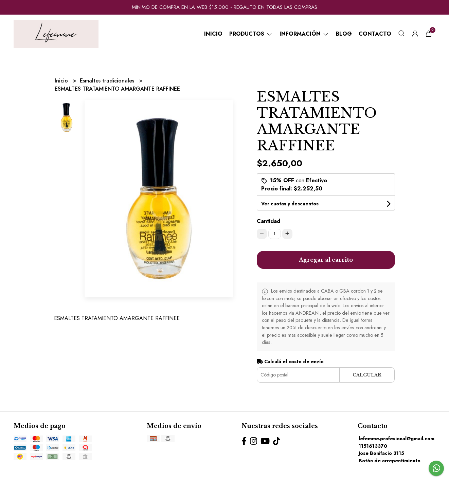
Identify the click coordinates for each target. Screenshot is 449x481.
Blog (344, 34)
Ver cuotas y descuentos (290, 203)
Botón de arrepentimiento (389, 460)
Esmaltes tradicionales (108, 81)
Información (304, 34)
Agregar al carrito (326, 259)
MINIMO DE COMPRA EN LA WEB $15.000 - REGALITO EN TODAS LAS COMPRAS (224, 7)
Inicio (213, 34)
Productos (251, 34)
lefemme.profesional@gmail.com (396, 438)
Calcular (367, 374)
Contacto (375, 34)
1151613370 (373, 446)
